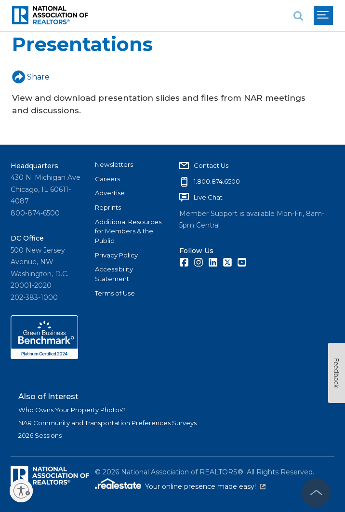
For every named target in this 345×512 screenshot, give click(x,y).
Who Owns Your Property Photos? (72, 410)
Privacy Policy (116, 255)
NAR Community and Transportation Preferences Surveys (107, 423)
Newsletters (114, 164)
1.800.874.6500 (217, 181)
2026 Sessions (40, 435)
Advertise (110, 193)
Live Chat (208, 197)
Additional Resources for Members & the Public (128, 231)
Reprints (108, 207)
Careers (107, 179)
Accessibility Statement (114, 274)
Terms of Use (115, 293)
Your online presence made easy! (205, 486)
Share (31, 76)
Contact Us (211, 165)
